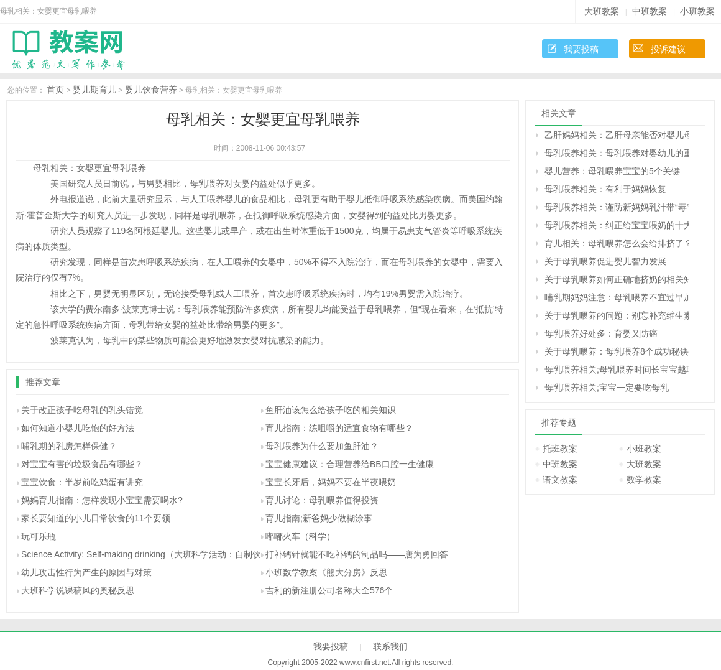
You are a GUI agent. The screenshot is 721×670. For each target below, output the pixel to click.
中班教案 (649, 11)
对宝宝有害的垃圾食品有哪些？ (82, 464)
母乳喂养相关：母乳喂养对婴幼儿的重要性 (616, 153)
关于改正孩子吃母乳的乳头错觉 (82, 410)
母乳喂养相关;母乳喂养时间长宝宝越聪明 (616, 370)
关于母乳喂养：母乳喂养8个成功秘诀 (616, 351)
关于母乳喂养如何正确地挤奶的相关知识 (616, 279)
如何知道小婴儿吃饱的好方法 (77, 428)
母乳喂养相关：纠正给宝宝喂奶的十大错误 (616, 225)
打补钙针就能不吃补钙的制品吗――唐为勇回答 (356, 554)
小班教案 (697, 11)
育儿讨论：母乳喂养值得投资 (322, 500)
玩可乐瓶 (38, 536)
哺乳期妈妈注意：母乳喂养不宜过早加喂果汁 (616, 297)
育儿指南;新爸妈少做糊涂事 (318, 518)
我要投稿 (581, 49)
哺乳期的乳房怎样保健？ (69, 446)
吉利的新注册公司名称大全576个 (329, 590)
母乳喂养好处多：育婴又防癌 (601, 333)
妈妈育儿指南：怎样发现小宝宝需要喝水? (102, 500)
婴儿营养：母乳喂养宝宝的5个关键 (612, 171)
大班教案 (601, 11)
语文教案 (560, 480)
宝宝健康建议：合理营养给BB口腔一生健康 (349, 464)
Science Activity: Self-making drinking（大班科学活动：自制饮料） (149, 554)
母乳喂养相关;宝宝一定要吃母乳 (606, 388)
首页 (55, 90)
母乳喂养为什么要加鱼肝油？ (322, 446)
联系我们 (390, 646)
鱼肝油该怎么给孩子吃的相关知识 (330, 410)
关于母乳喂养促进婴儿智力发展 (605, 261)
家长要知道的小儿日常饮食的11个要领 (95, 518)
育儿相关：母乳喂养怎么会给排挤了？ (616, 243)
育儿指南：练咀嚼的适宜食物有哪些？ (339, 428)
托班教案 (560, 449)
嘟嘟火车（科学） (300, 536)
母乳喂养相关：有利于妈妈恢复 (605, 189)
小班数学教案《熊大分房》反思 (326, 572)
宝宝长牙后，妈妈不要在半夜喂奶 (330, 482)
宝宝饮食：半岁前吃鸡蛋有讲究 (82, 482)
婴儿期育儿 (94, 90)
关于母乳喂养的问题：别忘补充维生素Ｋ (616, 315)
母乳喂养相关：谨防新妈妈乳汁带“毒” (616, 207)
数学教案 (644, 480)
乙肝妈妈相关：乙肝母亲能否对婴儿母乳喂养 (616, 135)
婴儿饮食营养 (151, 90)
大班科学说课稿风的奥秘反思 (77, 590)
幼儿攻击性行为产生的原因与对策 (86, 572)
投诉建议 (668, 49)
